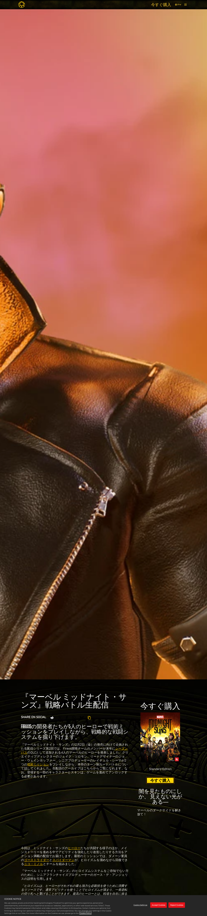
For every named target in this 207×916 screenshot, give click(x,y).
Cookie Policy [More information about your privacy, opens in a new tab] (85, 913)
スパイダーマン (63, 860)
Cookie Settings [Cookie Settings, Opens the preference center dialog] (140, 905)
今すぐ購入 (161, 5)
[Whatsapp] (74, 718)
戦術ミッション (38, 764)
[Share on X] (60, 718)
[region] (103, 905)
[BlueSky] (82, 718)
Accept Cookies (158, 905)
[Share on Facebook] (67, 718)
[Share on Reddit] (52, 718)
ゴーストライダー (36, 860)
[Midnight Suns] (21, 4)
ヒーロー (74, 848)
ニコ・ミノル (33, 864)
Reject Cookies (176, 905)
